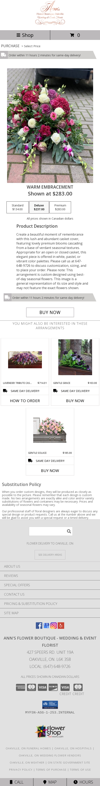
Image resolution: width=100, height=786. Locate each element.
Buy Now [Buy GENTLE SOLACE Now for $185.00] (50, 470)
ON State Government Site (69, 762)
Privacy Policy (20, 769)
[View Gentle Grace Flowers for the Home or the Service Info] (75, 359)
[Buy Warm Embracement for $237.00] (50, 312)
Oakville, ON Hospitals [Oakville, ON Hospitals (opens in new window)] (73, 748)
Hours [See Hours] (83, 782)
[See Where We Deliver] (50, 554)
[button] (50, 705)
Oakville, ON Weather (27, 762)
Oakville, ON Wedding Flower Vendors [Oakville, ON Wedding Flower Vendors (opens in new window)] (50, 755)
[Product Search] (51, 531)
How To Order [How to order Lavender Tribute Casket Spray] (25, 400)
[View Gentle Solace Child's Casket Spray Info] (50, 429)
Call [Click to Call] (16, 782)
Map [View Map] (50, 782)
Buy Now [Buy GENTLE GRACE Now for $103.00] (75, 400)
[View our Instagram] (53, 627)
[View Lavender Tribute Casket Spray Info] (25, 359)
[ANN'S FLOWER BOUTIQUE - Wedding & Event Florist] (50, 24)
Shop (24, 35)
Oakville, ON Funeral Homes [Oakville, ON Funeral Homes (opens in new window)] (28, 748)
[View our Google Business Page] (46, 627)
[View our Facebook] (39, 627)
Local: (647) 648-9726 (50, 666)
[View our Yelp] (61, 627)
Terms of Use (80, 769)
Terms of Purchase (51, 769)
